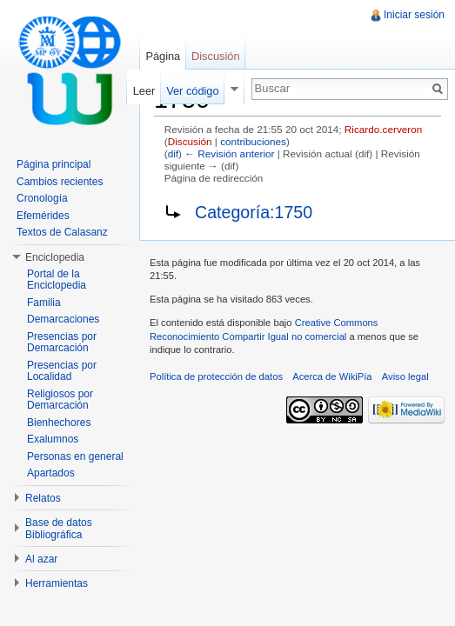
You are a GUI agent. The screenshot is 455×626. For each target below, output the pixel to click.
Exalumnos (52, 439)
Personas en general (75, 456)
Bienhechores (58, 422)
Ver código (192, 90)
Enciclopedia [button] (54, 257)
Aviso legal (405, 376)
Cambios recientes (60, 182)
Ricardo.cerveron (383, 129)
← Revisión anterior (229, 153)
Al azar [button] (41, 559)
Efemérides (43, 216)
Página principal (53, 164)
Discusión (190, 141)
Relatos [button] (43, 498)
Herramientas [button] (56, 583)
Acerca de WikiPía (331, 376)
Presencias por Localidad (62, 371)
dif (173, 153)
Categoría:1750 (253, 212)
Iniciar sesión (414, 15)
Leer (144, 90)
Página (162, 56)
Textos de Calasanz (62, 232)
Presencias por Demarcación (62, 342)
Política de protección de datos (216, 376)
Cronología (42, 198)
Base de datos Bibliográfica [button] (58, 528)
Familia (44, 302)
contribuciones (253, 141)
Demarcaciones (63, 319)
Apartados (51, 473)
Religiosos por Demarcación (60, 400)
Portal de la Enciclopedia (56, 280)
